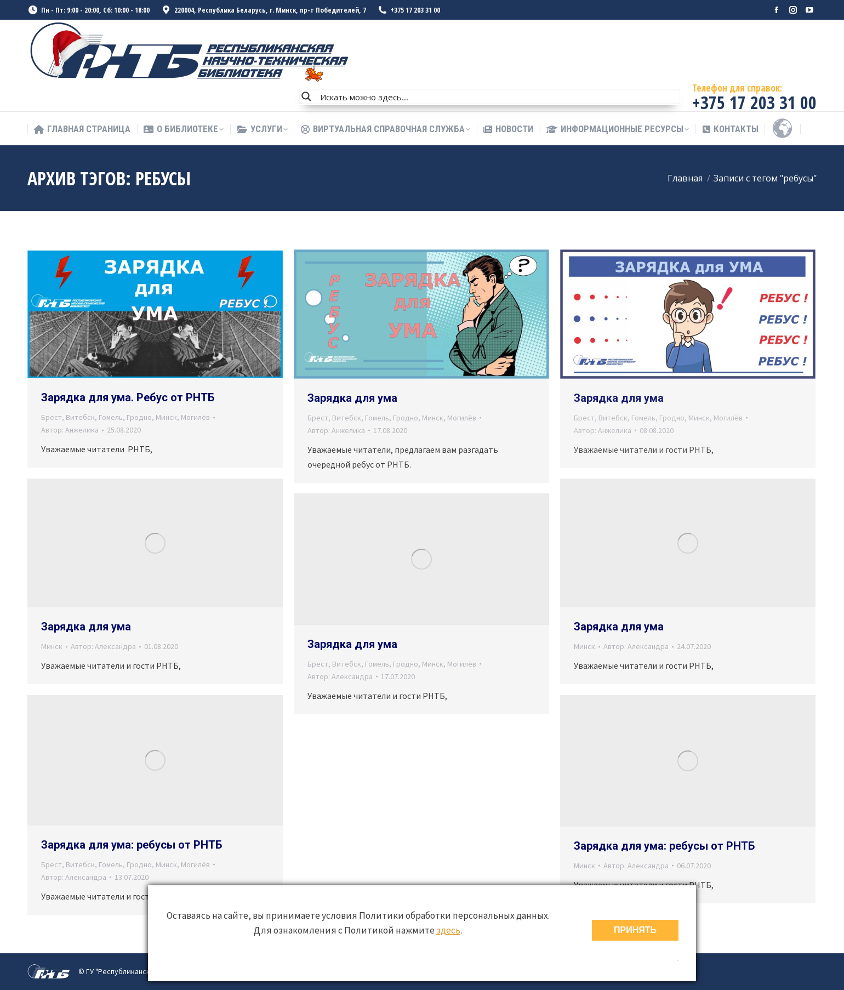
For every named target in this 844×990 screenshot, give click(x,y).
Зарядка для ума (352, 398)
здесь (448, 930)
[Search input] (497, 96)
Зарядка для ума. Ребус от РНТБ (127, 397)
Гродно (139, 417)
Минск (166, 417)
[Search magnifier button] (306, 96)
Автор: (70, 430)
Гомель (111, 417)
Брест (51, 417)
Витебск (80, 417)
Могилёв (195, 417)
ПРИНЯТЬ (635, 930)
